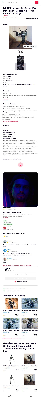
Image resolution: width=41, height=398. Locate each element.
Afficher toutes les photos (30, 46)
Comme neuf (9, 80)
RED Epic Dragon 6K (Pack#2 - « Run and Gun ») (14, 330)
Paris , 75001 (5, 311)
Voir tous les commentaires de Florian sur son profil (17, 265)
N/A (9, 78)
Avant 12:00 (11, 136)
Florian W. (7, 208)
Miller (9, 76)
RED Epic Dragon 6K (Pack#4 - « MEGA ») (12, 310)
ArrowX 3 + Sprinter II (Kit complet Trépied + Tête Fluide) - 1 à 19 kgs (19, 85)
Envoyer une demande (20, 278)
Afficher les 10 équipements (10, 121)
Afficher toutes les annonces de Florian (12, 338)
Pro (8, 312)
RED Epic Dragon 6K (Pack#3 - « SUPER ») (31, 310)
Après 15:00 (11, 134)
